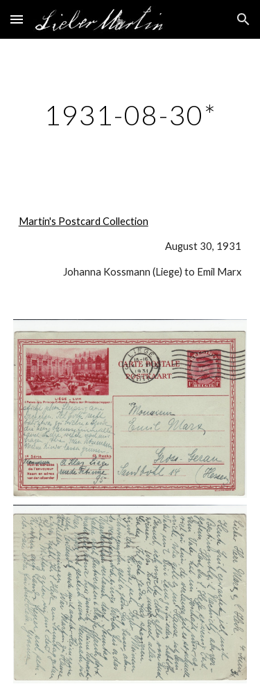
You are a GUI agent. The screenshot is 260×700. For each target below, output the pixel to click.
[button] (16, 19)
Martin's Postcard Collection (83, 221)
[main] (130, 115)
